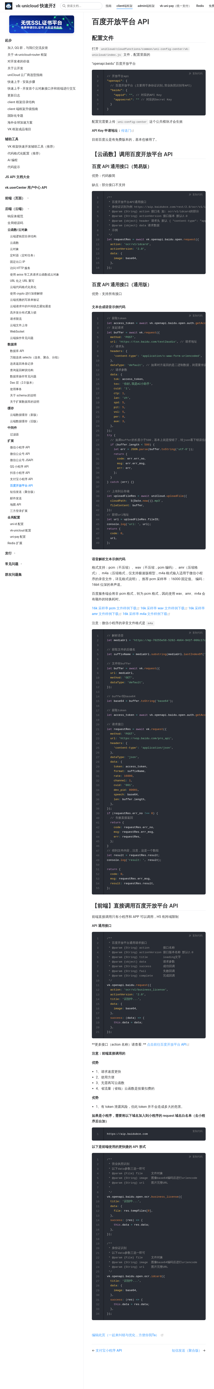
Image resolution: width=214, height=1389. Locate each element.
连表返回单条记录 (21, 363)
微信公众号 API (20, 453)
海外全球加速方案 (20, 122)
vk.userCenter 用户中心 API (26, 188)
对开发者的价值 (18, 61)
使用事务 (16, 389)
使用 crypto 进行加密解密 (26, 293)
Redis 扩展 (15, 543)
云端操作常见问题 (21, 338)
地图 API (15, 504)
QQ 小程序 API (19, 466)
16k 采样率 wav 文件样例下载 (165, 618)
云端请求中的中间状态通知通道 (30, 306)
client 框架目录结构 (21, 102)
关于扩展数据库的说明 (24, 401)
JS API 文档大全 (17, 177)
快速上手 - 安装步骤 (21, 82)
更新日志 (14, 95)
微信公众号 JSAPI (21, 460)
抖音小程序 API (20, 472)
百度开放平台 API (21, 485)
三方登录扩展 (19, 510)
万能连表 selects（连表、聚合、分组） (35, 357)
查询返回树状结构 (21, 370)
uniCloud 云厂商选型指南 (25, 75)
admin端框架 (146, 6)
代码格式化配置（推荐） (25, 153)
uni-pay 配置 (18, 536)
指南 (108, 6)
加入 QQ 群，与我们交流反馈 (28, 48)
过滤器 (14, 434)
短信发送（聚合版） (23, 491)
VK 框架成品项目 (19, 129)
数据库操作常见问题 (23, 376)
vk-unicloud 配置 (20, 530)
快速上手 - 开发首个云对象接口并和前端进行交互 (42, 88)
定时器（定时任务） (23, 255)
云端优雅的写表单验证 (24, 299)
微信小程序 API (20, 447)
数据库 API (17, 351)
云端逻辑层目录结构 (23, 236)
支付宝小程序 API (21, 479)
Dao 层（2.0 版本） (22, 382)
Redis (200, 6)
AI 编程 (13, 160)
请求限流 (16, 318)
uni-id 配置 (17, 524)
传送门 (127, 132)
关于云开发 (15, 68)
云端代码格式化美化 (23, 287)
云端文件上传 (19, 325)
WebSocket (17, 331)
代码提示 (14, 167)
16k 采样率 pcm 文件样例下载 (116, 618)
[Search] (81, 5)
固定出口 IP (17, 261)
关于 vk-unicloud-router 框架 (27, 55)
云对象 (14, 249)
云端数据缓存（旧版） (24, 421)
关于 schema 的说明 (23, 395)
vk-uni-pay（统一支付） (175, 6)
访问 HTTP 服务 (20, 268)
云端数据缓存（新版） (24, 414)
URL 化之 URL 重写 (22, 280)
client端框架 (124, 6)
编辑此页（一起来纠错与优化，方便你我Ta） (125, 1360)
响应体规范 (15, 216)
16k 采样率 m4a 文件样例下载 (146, 624)
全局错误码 (15, 223)
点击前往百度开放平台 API (168, 1064)
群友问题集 (13, 575)
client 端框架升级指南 (23, 109)
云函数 (14, 242)
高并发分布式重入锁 (23, 312)
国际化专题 (15, 116)
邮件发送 (16, 498)
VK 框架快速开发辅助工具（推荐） (32, 146)
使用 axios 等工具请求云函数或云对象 (34, 274)
